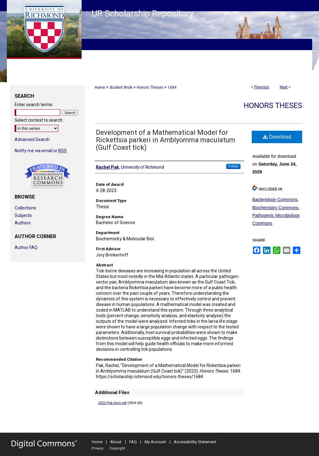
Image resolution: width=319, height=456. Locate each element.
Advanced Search (32, 139)
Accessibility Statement (195, 442)
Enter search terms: (34, 104)
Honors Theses (150, 87)
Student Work (120, 87)
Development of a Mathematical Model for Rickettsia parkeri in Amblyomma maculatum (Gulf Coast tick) (165, 140)
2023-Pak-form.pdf (112, 403)
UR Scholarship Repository (142, 13)
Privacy (97, 448)
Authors (23, 222)
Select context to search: (39, 120)
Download (277, 136)
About (115, 442)
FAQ (133, 442)
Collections (25, 207)
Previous (261, 87)
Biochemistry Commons (275, 207)
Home (100, 87)
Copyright (117, 448)
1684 (172, 87)
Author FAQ (26, 247)
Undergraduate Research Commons (47, 175)
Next (284, 87)
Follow (233, 166)
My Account (155, 442)
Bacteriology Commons (275, 199)
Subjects (23, 215)
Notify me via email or (41, 150)
